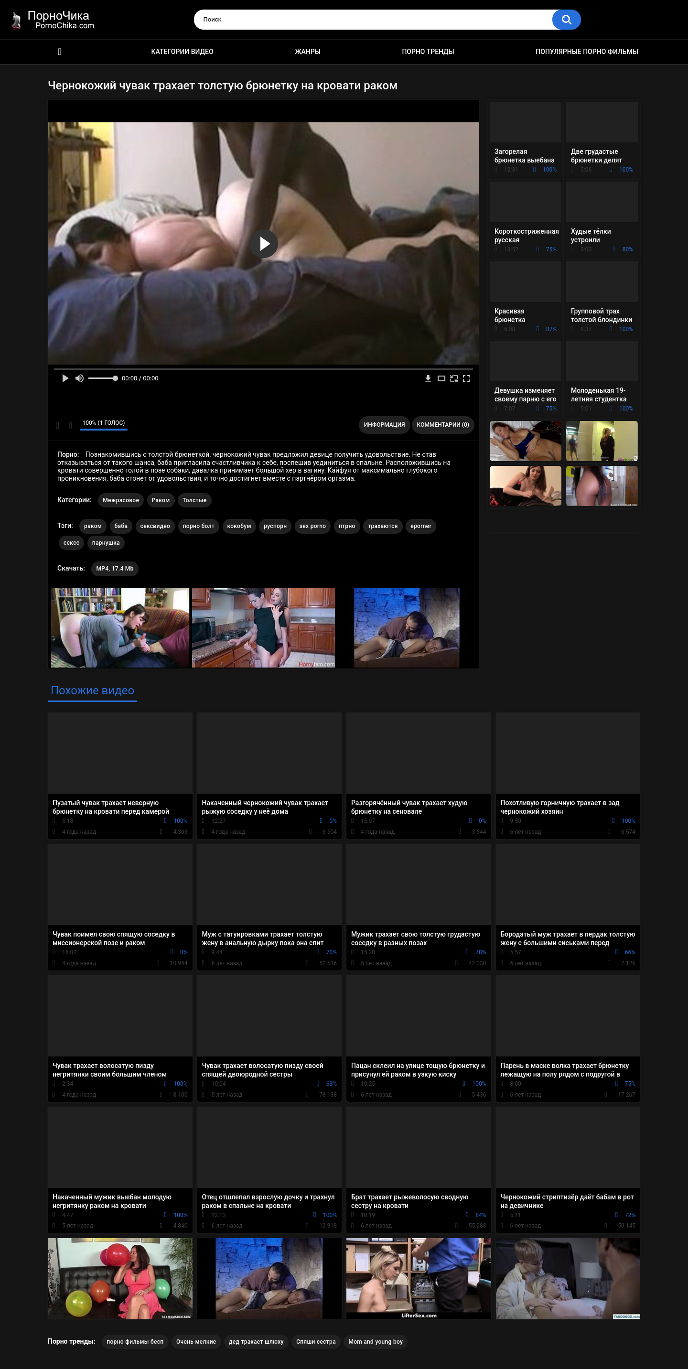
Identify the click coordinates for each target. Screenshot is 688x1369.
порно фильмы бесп (135, 1341)
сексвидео (155, 526)
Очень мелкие (196, 1341)
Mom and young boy (375, 1341)
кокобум (239, 526)
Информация (384, 424)
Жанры (308, 51)
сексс (71, 542)
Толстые (195, 500)
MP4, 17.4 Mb (114, 568)
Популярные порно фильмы (587, 51)
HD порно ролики (60, 52)
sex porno (313, 526)
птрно (347, 526)
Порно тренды (428, 51)
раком (93, 526)
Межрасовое (121, 500)
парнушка (106, 542)
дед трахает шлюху (256, 1341)
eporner (420, 526)
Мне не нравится (70, 425)
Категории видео (182, 51)
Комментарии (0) (443, 424)
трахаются (383, 526)
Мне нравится (58, 425)
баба (121, 526)
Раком (161, 500)
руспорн (275, 526)
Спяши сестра (316, 1341)
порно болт (199, 526)
